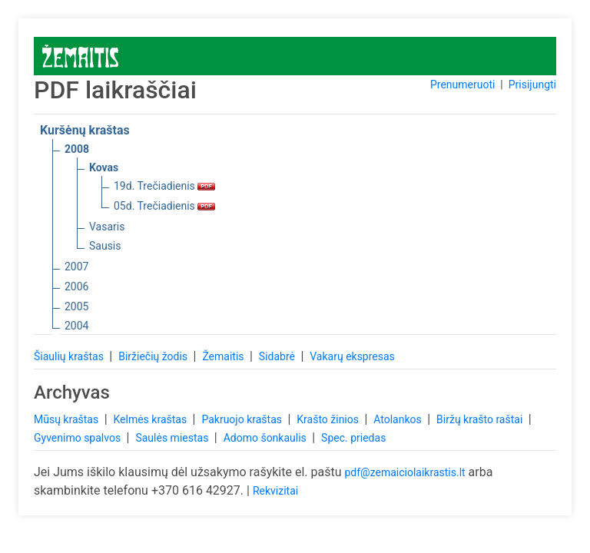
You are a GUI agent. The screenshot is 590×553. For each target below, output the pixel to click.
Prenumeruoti (462, 84)
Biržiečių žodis (154, 356)
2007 (76, 266)
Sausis (105, 246)
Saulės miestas (172, 438)
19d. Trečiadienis (164, 186)
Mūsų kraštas (67, 419)
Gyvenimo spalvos (79, 438)
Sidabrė (278, 356)
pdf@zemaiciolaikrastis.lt (404, 472)
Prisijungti (532, 84)
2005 (76, 306)
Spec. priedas (353, 438)
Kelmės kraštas (151, 419)
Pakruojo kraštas (242, 419)
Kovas (103, 167)
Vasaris (106, 226)
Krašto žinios (329, 419)
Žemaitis (224, 356)
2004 (76, 326)
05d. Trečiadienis (164, 206)
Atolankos (398, 419)
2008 (77, 149)
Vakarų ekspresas (352, 356)
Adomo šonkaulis (267, 438)
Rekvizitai (275, 491)
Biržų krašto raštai (480, 419)
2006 (76, 286)
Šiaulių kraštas (70, 356)
